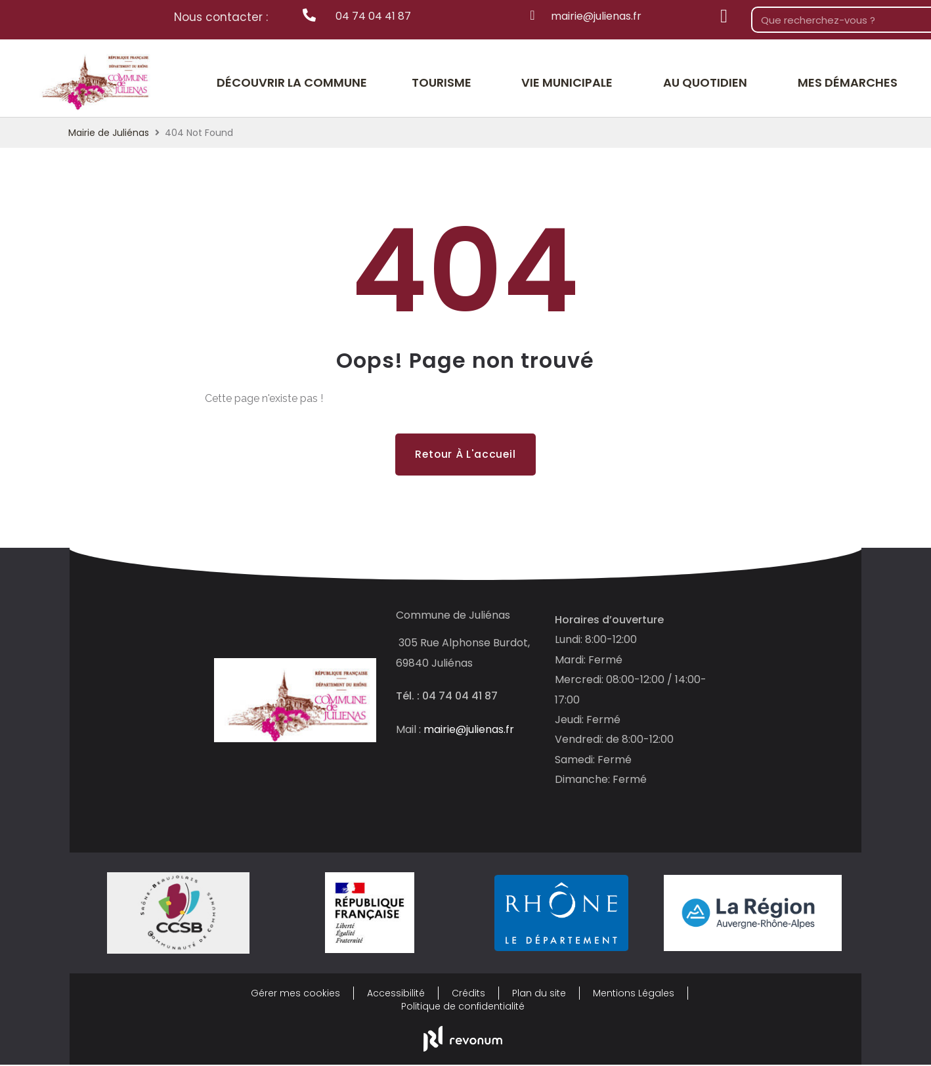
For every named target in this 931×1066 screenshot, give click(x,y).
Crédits (468, 994)
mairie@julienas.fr (468, 730)
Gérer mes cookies (295, 994)
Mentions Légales (633, 994)
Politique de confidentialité (463, 1007)
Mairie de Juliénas (108, 132)
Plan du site (539, 994)
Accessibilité (396, 994)
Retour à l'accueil (465, 454)
